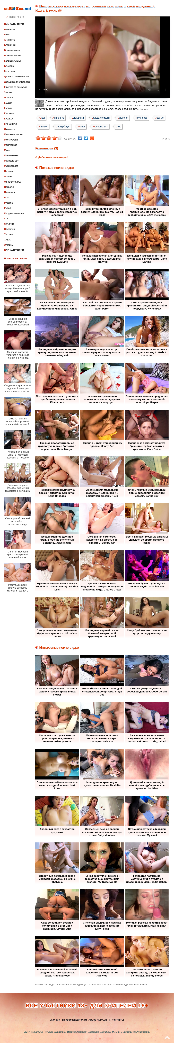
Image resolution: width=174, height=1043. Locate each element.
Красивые (9, 110)
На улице (8, 168)
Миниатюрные (11, 152)
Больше (144, 109)
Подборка (9, 184)
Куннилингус (10, 121)
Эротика (8, 242)
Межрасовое (10, 142)
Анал (7, 31)
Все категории (14, 21)
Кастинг (8, 105)
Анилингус (9, 37)
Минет (7, 147)
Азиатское (9, 26)
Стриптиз (9, 221)
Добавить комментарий (53, 157)
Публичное (9, 189)
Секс (6, 215)
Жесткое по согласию (15, 84)
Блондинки (9, 42)
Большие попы (12, 47)
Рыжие (7, 205)
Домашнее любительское (17, 79)
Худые (7, 237)
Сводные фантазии (14, 210)
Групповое (9, 68)
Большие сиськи (12, 52)
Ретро (7, 194)
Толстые (8, 231)
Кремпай (8, 116)
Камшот (8, 100)
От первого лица (12, 179)
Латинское (9, 126)
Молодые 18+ (11, 158)
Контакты (118, 1019)
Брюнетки (9, 63)
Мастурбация (11, 137)
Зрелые (8, 89)
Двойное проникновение (16, 73)
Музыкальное (11, 163)
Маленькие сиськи (13, 131)
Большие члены (12, 58)
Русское (8, 200)
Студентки (9, 226)
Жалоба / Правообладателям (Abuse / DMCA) (78, 1019)
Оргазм (8, 173)
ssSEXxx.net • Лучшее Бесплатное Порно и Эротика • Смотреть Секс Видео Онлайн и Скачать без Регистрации (90, 1032)
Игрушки (8, 94)
